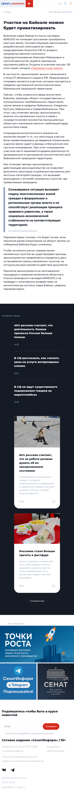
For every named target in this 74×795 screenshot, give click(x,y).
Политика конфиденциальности (20, 756)
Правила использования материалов (23, 761)
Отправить (51, 726)
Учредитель (53, 746)
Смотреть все (37, 601)
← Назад (6, 12)
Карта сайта (8, 782)
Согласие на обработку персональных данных (30, 733)
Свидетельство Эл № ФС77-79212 (20, 746)
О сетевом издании (12, 751)
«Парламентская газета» (47, 68)
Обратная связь (55, 751)
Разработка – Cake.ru (13, 787)
